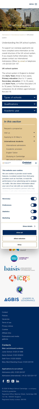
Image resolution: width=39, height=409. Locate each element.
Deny (19, 244)
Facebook (3, 381)
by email (21, 61)
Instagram (8, 381)
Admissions (5, 35)
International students (18, 35)
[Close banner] (36, 163)
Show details (27, 226)
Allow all (19, 232)
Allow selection (19, 238)
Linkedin (17, 381)
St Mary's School (12, 4)
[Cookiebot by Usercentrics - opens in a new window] (23, 163)
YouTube (13, 381)
